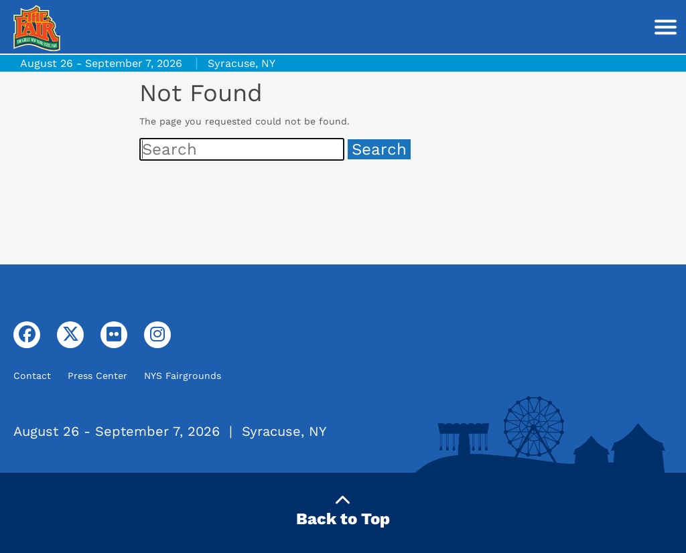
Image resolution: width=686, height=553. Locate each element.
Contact (32, 375)
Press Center (97, 375)
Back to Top (343, 510)
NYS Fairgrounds (182, 375)
